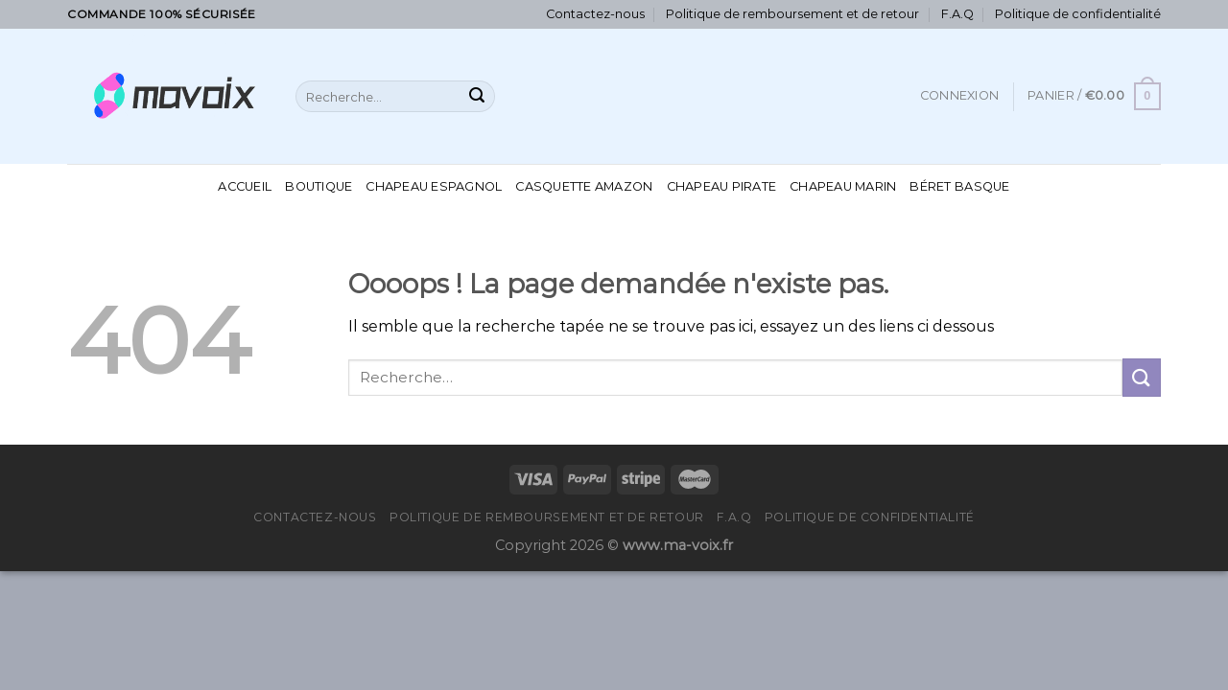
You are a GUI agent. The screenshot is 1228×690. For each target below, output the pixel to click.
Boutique (318, 186)
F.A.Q (957, 14)
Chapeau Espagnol (434, 186)
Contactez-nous (595, 14)
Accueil (245, 186)
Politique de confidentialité (1078, 14)
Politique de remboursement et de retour (792, 14)
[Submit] (476, 96)
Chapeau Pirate (722, 186)
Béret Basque (959, 186)
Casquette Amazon (583, 186)
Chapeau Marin (843, 186)
